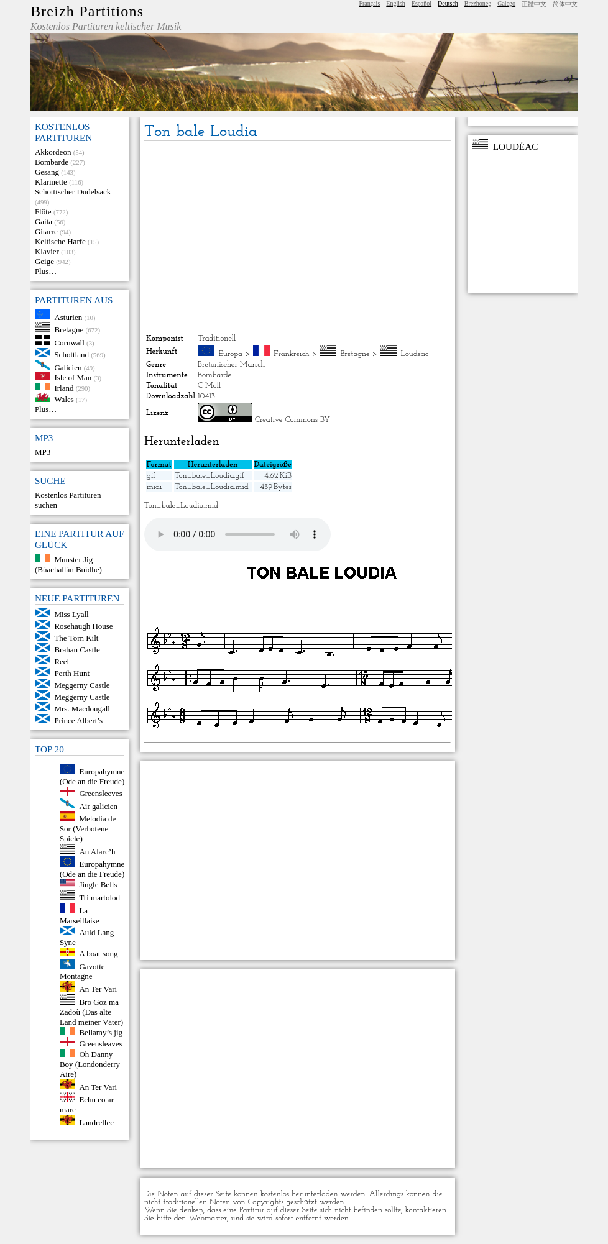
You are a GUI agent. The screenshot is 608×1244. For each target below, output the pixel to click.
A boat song (98, 953)
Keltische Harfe (60, 241)
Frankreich (292, 354)
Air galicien (98, 805)
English (395, 3)
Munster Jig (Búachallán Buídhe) (68, 564)
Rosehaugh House (83, 626)
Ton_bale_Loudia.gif (209, 476)
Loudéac (414, 354)
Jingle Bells (98, 884)
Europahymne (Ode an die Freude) (92, 776)
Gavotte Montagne (82, 971)
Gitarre (46, 231)
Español (421, 3)
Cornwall (69, 342)
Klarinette (51, 181)
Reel (61, 661)
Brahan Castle (76, 649)
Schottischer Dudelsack (73, 191)
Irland (63, 387)
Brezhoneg (477, 3)
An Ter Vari (98, 989)
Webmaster (207, 1218)
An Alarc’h (97, 851)
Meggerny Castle (81, 685)
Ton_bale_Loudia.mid (212, 487)
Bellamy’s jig (100, 1031)
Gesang (47, 171)
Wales (63, 399)
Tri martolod (99, 897)
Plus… (46, 271)
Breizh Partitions (87, 11)
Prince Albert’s (78, 720)
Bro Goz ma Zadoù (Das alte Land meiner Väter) (91, 1012)
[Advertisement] (297, 237)
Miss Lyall (71, 614)
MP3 (42, 452)
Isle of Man (72, 377)
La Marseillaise (79, 915)
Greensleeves (100, 793)
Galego (506, 3)
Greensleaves (100, 1043)
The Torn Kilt (76, 638)
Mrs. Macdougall (82, 708)
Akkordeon (53, 152)
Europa (231, 354)
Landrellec (96, 1122)
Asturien (68, 316)
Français (369, 3)
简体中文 (565, 4)
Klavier (47, 251)
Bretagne (68, 329)
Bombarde (51, 162)
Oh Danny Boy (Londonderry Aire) (90, 1064)
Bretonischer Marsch (231, 364)
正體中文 (534, 4)
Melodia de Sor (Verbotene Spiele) (88, 828)
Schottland (71, 354)
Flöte (43, 211)
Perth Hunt (72, 673)
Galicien (67, 367)
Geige (44, 261)
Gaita (43, 221)
